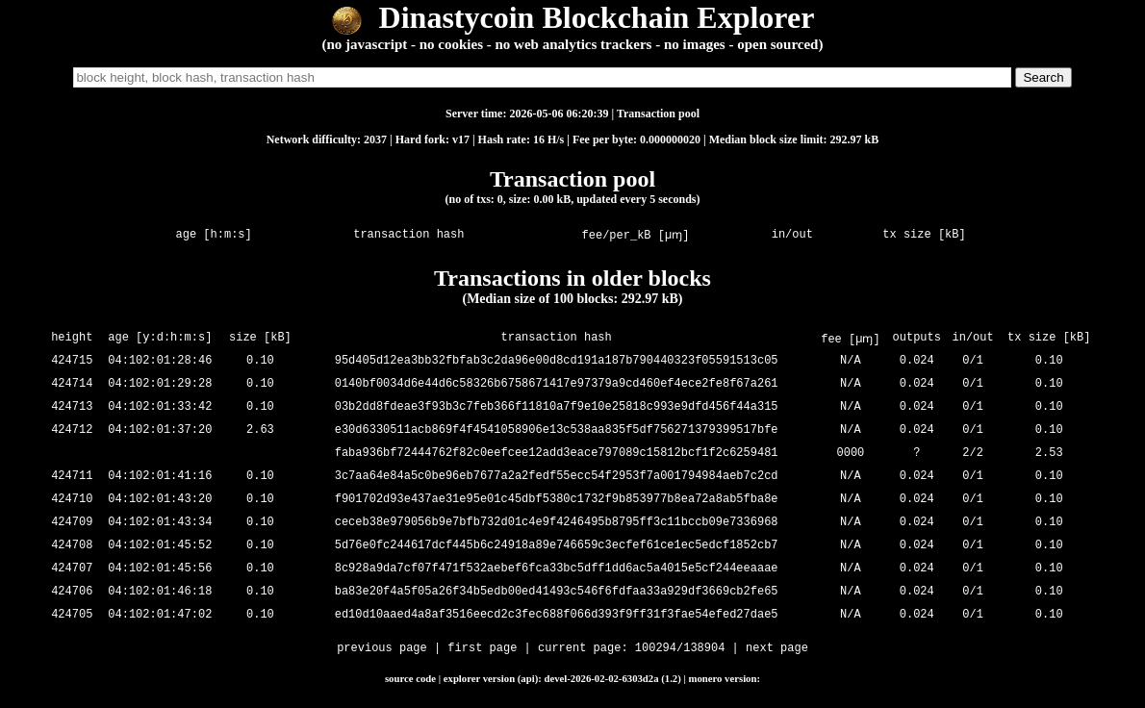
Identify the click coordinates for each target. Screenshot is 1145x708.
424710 (71, 500)
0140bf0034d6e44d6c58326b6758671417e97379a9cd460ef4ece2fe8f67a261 (558, 384)
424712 (71, 430)
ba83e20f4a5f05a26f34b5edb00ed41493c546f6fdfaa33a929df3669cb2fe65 (558, 592)
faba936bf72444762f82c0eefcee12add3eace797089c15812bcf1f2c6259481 (558, 453)
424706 (71, 592)
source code (410, 678)
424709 (71, 523)
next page (777, 650)
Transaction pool (658, 113)
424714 (71, 384)
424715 (71, 361)
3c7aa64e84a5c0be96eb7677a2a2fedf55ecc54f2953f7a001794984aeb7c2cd (558, 476)
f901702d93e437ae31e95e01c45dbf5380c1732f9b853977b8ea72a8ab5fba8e (558, 500)
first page (482, 650)
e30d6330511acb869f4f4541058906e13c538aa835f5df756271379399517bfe (558, 430)
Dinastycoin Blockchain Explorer (573, 17)
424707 (71, 569)
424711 (71, 476)
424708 (71, 546)
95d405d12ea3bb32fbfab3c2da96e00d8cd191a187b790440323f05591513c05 (558, 361)
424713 (71, 407)
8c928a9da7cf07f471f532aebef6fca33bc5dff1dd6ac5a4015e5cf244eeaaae (558, 569)
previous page (382, 650)
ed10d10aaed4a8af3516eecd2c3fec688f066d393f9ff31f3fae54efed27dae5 (558, 615)
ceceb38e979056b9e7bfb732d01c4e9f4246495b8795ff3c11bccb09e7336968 (558, 523)
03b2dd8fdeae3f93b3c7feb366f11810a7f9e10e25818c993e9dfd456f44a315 (558, 407)
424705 (71, 615)
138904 (704, 650)
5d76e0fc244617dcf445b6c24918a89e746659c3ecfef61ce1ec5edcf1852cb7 (558, 546)
